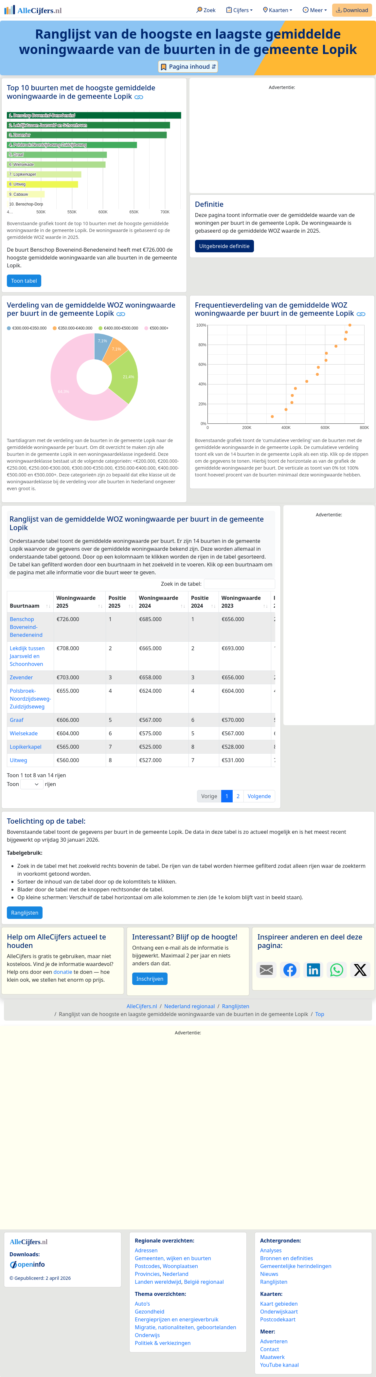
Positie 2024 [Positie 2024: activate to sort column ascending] (200, 601)
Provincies (147, 1274)
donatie (62, 971)
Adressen (146, 1250)
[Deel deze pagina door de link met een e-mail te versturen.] (266, 970)
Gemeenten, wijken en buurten (173, 1258)
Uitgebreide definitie (224, 246)
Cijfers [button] (237, 10)
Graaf (16, 720)
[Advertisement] (282, 142)
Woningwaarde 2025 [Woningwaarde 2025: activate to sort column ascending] (76, 601)
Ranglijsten (24, 912)
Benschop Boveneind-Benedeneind (26, 627)
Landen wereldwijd (158, 1281)
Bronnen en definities (286, 1258)
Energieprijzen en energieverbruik (176, 1319)
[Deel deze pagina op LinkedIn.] (313, 970)
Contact (269, 1349)
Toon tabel (24, 280)
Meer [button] (313, 10)
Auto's (142, 1303)
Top (319, 1014)
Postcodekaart (277, 1319)
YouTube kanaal (279, 1364)
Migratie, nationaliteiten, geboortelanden (185, 1327)
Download (352, 10)
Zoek (206, 10)
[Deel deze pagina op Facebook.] (290, 970)
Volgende (259, 796)
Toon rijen (31, 784)
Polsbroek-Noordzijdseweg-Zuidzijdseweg (30, 698)
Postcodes (147, 1266)
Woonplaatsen (180, 1266)
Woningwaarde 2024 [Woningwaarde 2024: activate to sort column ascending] (158, 601)
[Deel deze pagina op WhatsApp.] (337, 970)
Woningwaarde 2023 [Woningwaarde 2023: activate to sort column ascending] (241, 601)
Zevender (21, 677)
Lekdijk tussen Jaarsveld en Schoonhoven (27, 656)
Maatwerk (272, 1357)
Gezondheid (149, 1311)
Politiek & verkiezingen (163, 1343)
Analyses (271, 1250)
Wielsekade (24, 733)
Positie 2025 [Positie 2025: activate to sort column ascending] (117, 601)
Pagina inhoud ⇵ (188, 67)
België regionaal (204, 1281)
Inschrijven (149, 978)
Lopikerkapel (26, 746)
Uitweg (18, 760)
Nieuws (269, 1274)
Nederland (175, 1274)
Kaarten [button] (275, 10)
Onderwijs (147, 1335)
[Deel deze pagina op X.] (360, 970)
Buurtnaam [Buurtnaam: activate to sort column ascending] (25, 605)
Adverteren (274, 1341)
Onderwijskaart (279, 1311)
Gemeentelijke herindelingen (295, 1266)
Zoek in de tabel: (218, 584)
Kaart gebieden (279, 1303)
